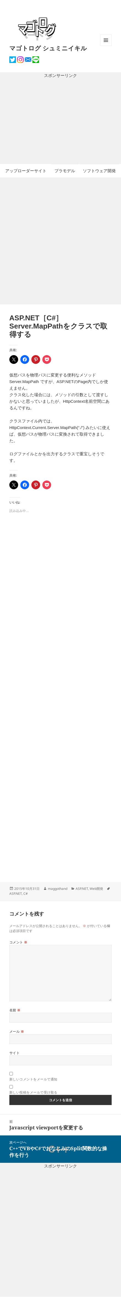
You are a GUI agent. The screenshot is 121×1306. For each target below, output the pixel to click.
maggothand (57, 888)
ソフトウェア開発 (99, 170)
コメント (18, 942)
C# (25, 893)
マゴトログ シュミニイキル (48, 48)
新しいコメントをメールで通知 (33, 1079)
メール (16, 1031)
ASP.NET (82, 888)
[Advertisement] (60, 121)
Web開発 (96, 888)
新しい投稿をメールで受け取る (33, 1092)
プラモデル (64, 170)
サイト (14, 1053)
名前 (15, 1010)
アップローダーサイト (25, 170)
